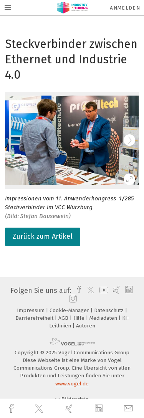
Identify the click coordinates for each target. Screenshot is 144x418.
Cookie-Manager (70, 310)
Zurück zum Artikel (43, 236)
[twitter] (40, 408)
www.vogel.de (72, 383)
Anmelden (125, 8)
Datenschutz (109, 310)
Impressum (31, 310)
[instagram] (72, 299)
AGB (64, 318)
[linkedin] (100, 409)
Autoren (85, 325)
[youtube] (102, 290)
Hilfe (79, 318)
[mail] (129, 409)
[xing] (70, 408)
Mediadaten (104, 318)
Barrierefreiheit (35, 318)
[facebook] (12, 409)
